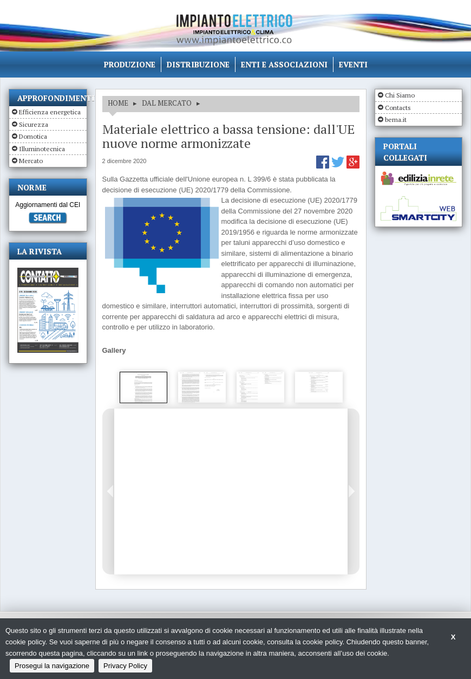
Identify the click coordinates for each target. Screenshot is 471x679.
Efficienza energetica (50, 112)
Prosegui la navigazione (52, 666)
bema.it (396, 119)
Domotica (33, 136)
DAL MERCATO (167, 103)
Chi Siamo (400, 95)
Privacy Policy (125, 666)
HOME (118, 103)
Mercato (31, 161)
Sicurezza (33, 124)
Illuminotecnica (42, 149)
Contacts (398, 108)
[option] (143, 387)
